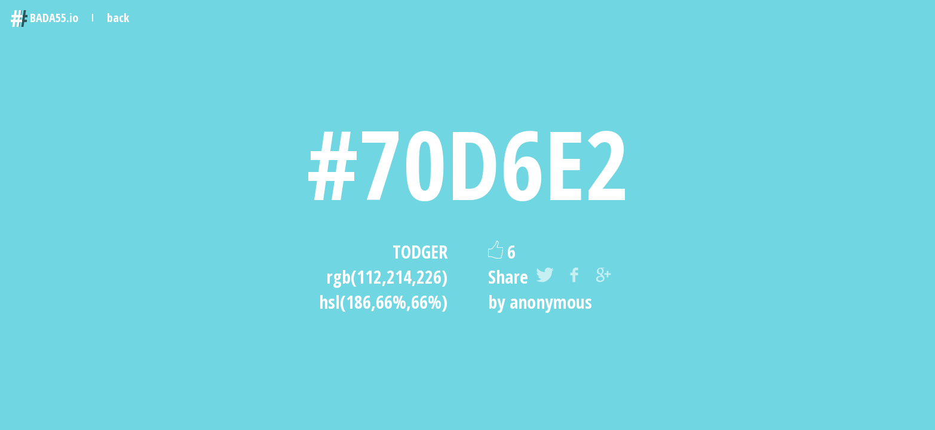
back (118, 18)
